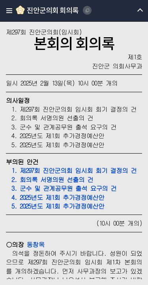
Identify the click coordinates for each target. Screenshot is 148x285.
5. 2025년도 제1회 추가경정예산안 (55, 206)
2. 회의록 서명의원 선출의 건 (49, 179)
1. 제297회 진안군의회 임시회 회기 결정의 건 (71, 170)
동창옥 (35, 244)
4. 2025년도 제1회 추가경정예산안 (55, 197)
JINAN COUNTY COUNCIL (87, 10)
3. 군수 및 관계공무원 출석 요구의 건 (61, 188)
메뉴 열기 (133, 11)
